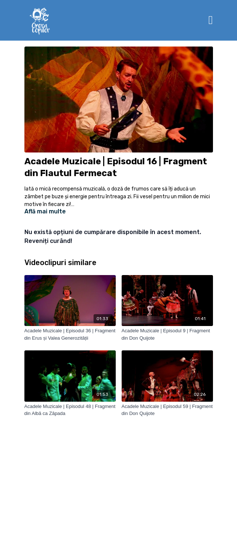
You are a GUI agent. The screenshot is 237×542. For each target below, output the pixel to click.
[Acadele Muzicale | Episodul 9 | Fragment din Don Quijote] (167, 334)
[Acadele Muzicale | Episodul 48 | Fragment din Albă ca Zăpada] (70, 410)
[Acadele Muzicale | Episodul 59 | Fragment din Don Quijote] (167, 410)
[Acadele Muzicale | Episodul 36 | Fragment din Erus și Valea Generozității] (70, 334)
